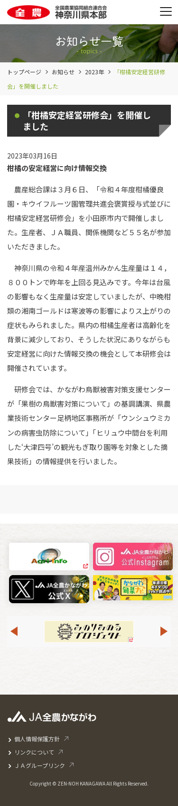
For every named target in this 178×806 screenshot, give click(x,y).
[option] (89, 631)
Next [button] (164, 631)
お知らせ (63, 72)
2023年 (94, 72)
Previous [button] (13, 631)
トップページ (24, 72)
